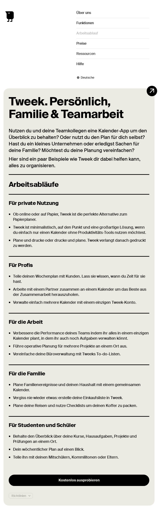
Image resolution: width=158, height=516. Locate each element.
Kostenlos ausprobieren (79, 480)
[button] (112, 53)
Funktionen (85, 23)
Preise (81, 43)
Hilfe (80, 64)
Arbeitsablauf (87, 33)
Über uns (83, 12)
